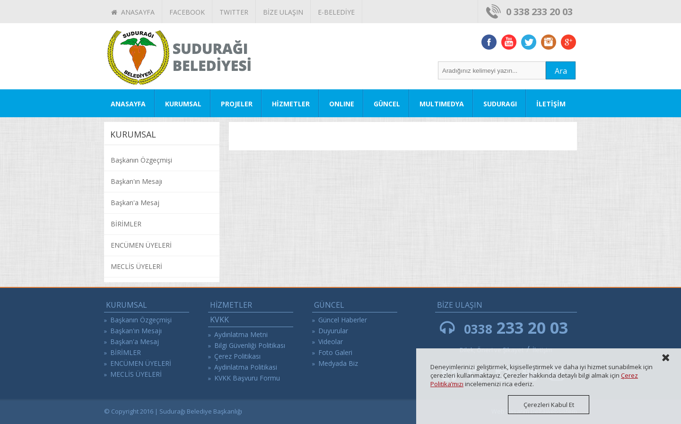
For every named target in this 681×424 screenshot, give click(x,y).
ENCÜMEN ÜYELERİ (141, 245)
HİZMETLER (291, 103)
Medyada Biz (338, 363)
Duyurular (333, 330)
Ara (561, 71)
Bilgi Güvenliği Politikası (249, 345)
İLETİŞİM (551, 103)
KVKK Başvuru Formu (247, 377)
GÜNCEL (387, 103)
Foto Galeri (335, 352)
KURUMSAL (183, 103)
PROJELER (237, 103)
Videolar (330, 341)
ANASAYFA (133, 12)
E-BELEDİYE (336, 12)
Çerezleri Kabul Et (549, 404)
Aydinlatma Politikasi (245, 367)
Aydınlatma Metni (241, 334)
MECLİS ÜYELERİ (136, 266)
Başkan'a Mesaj (135, 202)
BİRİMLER (126, 223)
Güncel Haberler (342, 319)
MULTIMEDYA (441, 103)
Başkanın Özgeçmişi (141, 160)
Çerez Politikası (237, 356)
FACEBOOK (187, 12)
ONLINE (341, 103)
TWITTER (233, 12)
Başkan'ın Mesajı (136, 181)
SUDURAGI (500, 103)
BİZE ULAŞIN (283, 12)
